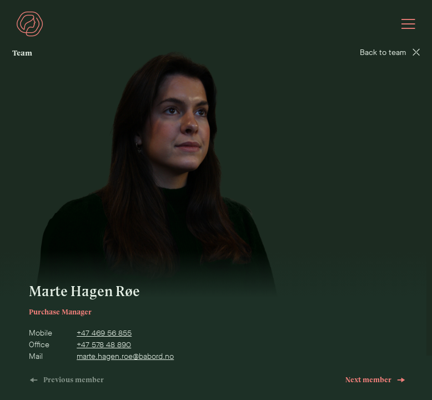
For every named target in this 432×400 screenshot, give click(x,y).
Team (22, 53)
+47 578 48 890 (104, 344)
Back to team (390, 52)
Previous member (66, 379)
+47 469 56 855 (104, 333)
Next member (375, 379)
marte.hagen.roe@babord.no (125, 356)
